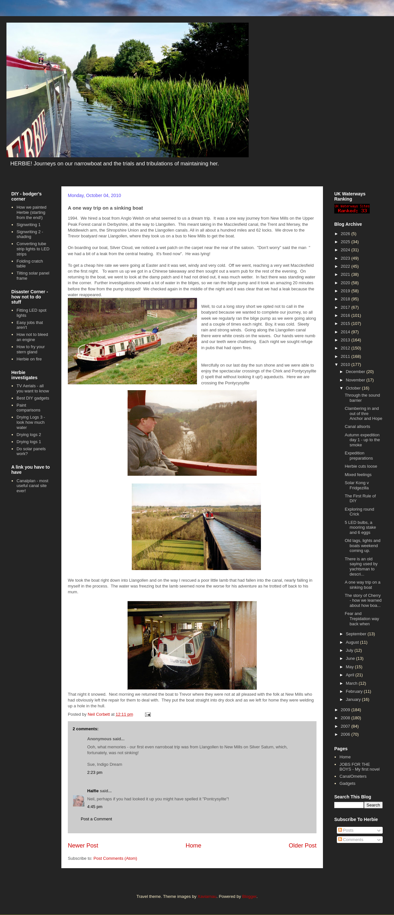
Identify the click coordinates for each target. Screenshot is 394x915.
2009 (346, 709)
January (354, 699)
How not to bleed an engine (32, 337)
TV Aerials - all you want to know (32, 388)
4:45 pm (94, 806)
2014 (346, 331)
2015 (346, 323)
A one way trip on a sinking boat (362, 585)
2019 (346, 290)
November (356, 380)
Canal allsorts (357, 426)
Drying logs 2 (28, 434)
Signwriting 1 (28, 224)
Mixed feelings (358, 474)
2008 (346, 717)
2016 (346, 315)
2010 (346, 364)
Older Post (302, 845)
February (355, 691)
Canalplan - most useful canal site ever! (32, 485)
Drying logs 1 (28, 441)
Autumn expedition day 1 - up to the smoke (362, 439)
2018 (346, 298)
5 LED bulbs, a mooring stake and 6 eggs (360, 527)
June (351, 658)
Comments (350, 839)
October (354, 388)
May (350, 666)
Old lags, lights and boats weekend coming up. (362, 545)
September (357, 633)
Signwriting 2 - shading (29, 234)
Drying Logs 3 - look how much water (30, 422)
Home (194, 845)
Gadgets (347, 783)
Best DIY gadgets (32, 398)
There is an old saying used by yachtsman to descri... (361, 566)
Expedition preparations (359, 456)
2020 (346, 282)
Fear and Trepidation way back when (362, 618)
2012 (346, 348)
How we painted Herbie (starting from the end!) (31, 212)
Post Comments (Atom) (115, 858)
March (352, 683)
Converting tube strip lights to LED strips (32, 248)
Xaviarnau (207, 896)
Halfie (92, 790)
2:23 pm (94, 772)
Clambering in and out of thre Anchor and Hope (363, 413)
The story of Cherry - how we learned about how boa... (363, 600)
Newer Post (83, 845)
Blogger (249, 896)
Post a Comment (96, 818)
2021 (346, 274)
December (356, 371)
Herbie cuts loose (361, 466)
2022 (346, 266)
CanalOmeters (353, 776)
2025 (346, 241)
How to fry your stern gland (30, 349)
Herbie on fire (29, 359)
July (350, 650)
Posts (346, 830)
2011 (346, 356)
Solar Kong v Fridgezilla (356, 485)
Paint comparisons (28, 408)
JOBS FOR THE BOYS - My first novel (359, 767)
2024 (346, 249)
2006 (346, 734)
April (351, 674)
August (353, 642)
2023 (346, 258)
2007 (346, 726)
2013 (346, 340)
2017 (346, 307)
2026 (346, 233)
